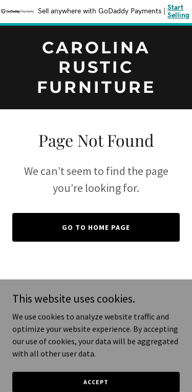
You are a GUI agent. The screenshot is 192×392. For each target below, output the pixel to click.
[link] (96, 90)
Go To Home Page (96, 227)
